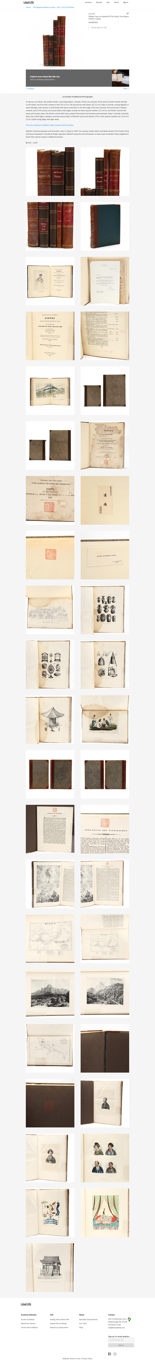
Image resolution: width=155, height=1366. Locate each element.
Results (99, 2)
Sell (108, 2)
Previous (30, 88)
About (116, 2)
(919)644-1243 (114, 1325)
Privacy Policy (87, 1358)
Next (126, 88)
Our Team (83, 1323)
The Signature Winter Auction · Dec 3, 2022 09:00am (53, 7)
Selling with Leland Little (59, 1319)
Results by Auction (28, 1323)
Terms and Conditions (29, 1327)
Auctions (88, 2)
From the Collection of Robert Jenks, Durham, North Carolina (49, 125)
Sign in (125, 2)
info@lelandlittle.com (116, 1328)
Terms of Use (75, 1358)
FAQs (81, 1327)
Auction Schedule (27, 1319)
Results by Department (59, 1327)
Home (28, 7)
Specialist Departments (88, 1319)
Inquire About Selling (58, 1323)
